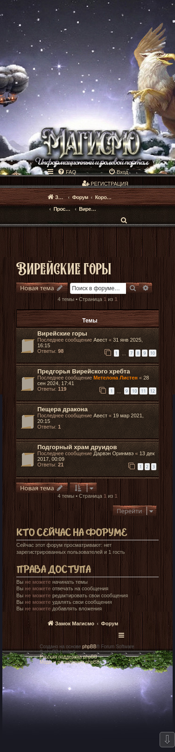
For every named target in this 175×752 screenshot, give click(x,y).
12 (152, 391)
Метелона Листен (115, 377)
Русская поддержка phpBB (68, 656)
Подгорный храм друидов (77, 447)
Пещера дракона (62, 409)
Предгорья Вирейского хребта (83, 371)
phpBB (89, 646)
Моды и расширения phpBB (69, 662)
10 (152, 353)
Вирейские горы (64, 268)
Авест (100, 340)
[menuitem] (66, 172)
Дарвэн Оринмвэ (113, 453)
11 (143, 391)
